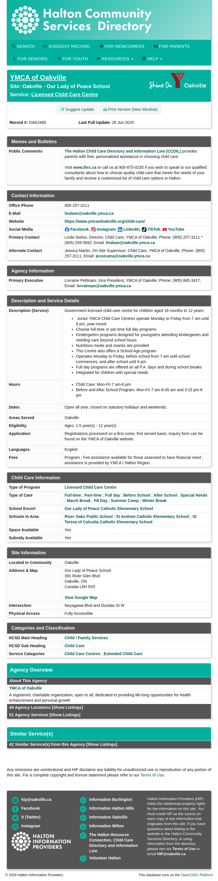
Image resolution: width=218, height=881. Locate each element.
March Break (79, 500)
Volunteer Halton (105, 858)
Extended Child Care (123, 653)
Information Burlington (110, 799)
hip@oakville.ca (36, 799)
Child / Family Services (86, 638)
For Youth (72, 58)
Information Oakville (108, 817)
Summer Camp (125, 500)
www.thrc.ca (85, 167)
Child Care (75, 645)
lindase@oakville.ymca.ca (89, 213)
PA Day (100, 500)
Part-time (93, 495)
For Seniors (29, 58)
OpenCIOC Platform (197, 875)
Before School (136, 495)
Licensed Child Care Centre (64, 94)
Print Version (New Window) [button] (130, 109)
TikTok (154, 229)
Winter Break (154, 500)
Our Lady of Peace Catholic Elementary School (109, 508)
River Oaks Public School (89, 516)
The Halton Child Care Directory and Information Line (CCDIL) (123, 151)
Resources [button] (115, 58)
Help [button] (152, 58)
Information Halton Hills (111, 808)
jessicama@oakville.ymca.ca (123, 256)
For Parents (171, 46)
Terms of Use (152, 775)
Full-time (73, 495)
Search (23, 46)
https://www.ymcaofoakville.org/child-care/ (105, 221)
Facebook (79, 229)
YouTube (176, 229)
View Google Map (81, 597)
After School (165, 495)
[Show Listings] (67, 707)
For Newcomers (121, 46)
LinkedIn (131, 229)
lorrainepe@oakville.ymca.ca (104, 286)
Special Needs (194, 495)
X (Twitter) (30, 817)
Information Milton (106, 826)
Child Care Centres (82, 653)
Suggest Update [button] (77, 109)
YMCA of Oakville (38, 77)
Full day (112, 495)
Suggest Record (66, 46)
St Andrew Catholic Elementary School (152, 516)
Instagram (106, 229)
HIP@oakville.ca (171, 854)
